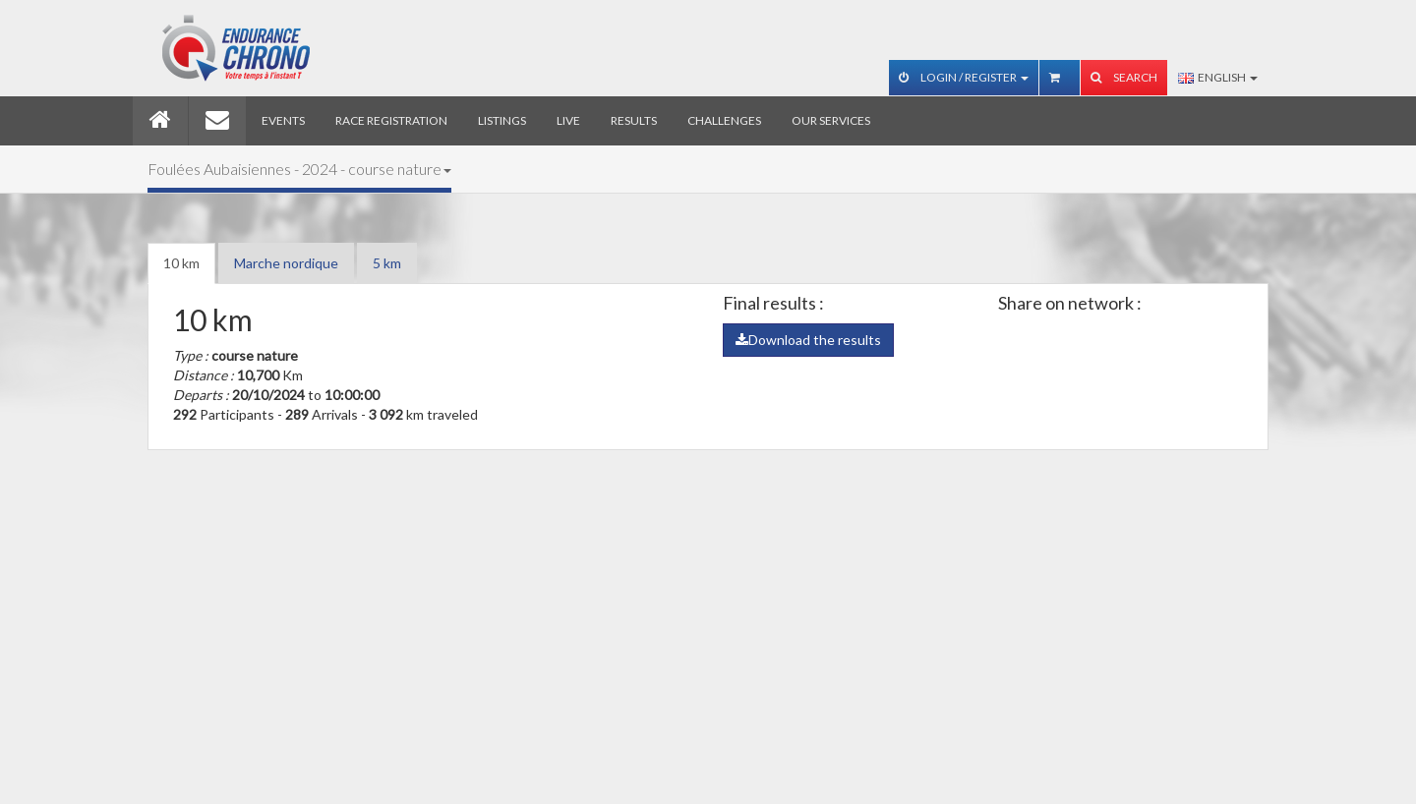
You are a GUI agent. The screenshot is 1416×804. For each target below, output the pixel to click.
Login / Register (964, 77)
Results (634, 120)
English (1218, 77)
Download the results (808, 339)
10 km (181, 263)
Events (283, 120)
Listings (502, 120)
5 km (387, 263)
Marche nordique (286, 263)
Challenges (724, 120)
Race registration (391, 120)
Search (1124, 77)
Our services (831, 120)
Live (568, 120)
